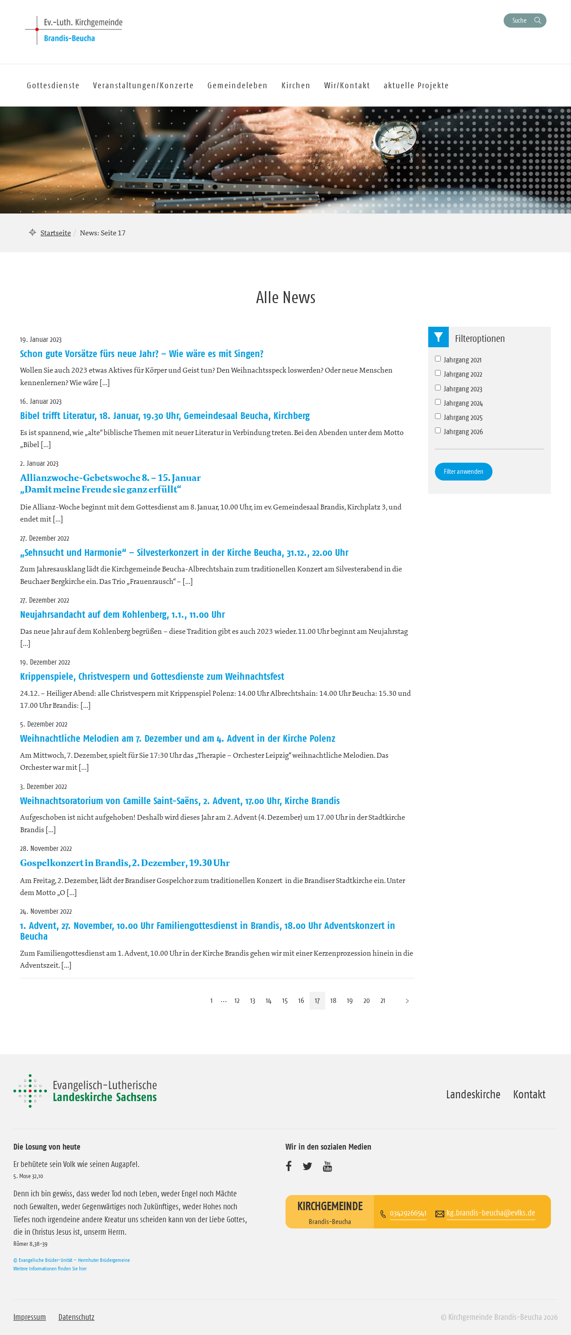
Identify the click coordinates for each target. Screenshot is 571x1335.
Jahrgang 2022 (458, 374)
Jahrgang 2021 (458, 360)
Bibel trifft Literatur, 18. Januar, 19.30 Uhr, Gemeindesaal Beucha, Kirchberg (165, 415)
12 (237, 1000)
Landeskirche (473, 1094)
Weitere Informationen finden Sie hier (50, 1268)
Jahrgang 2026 (459, 431)
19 (350, 1000)
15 (285, 1000)
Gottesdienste (53, 85)
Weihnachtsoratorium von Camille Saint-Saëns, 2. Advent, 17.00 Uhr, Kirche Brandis (180, 800)
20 (367, 1000)
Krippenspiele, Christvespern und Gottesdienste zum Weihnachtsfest (152, 676)
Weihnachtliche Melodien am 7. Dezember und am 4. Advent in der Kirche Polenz (177, 738)
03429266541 (408, 1213)
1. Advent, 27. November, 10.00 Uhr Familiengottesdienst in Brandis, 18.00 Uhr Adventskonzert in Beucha (207, 930)
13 (252, 1000)
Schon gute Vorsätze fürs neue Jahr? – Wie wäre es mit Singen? (141, 353)
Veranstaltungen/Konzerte (143, 85)
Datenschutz (76, 1317)
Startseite (56, 233)
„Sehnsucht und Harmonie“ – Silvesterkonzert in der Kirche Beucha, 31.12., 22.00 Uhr (184, 552)
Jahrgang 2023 (458, 389)
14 (269, 1000)
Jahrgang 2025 (459, 417)
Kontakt (529, 1094)
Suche (519, 20)
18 (333, 1000)
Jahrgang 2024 (459, 403)
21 (383, 1000)
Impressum (29, 1317)
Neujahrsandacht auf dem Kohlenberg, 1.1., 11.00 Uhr (122, 614)
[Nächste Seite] (407, 1000)
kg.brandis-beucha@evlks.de (491, 1213)
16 (301, 1000)
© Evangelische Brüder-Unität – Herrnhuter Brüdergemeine (71, 1260)
